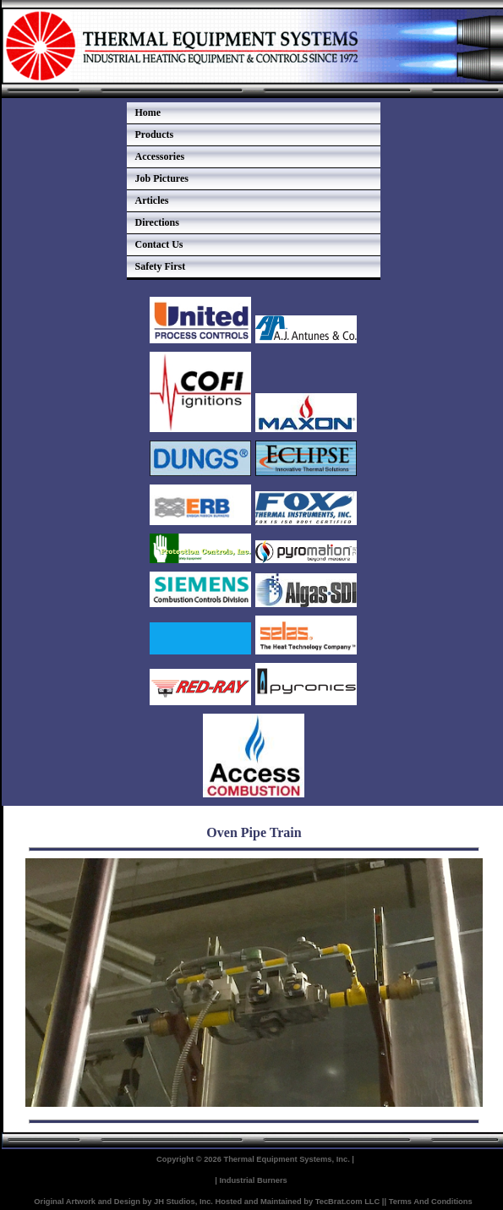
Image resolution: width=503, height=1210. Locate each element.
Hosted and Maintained (259, 1201)
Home (148, 112)
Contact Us (159, 244)
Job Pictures (162, 178)
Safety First (160, 266)
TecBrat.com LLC (347, 1201)
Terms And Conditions (431, 1201)
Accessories (160, 156)
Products (154, 134)
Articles (152, 200)
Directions (157, 222)
